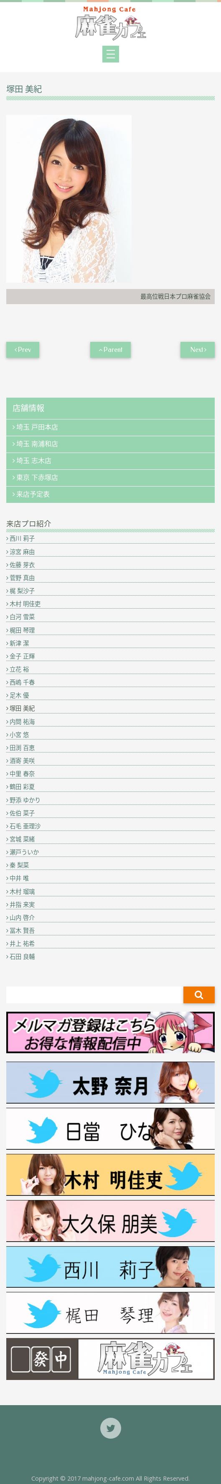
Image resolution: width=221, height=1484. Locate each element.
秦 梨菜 (19, 865)
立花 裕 (19, 669)
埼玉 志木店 (33, 461)
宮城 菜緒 (22, 839)
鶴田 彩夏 (22, 787)
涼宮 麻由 (22, 552)
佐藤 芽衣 (22, 565)
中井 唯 (19, 878)
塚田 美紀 (22, 708)
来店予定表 (33, 494)
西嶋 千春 (22, 682)
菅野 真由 (22, 578)
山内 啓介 (22, 918)
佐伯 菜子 (22, 813)
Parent (113, 350)
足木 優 (19, 695)
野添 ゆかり (25, 800)
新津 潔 (19, 643)
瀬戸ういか (24, 852)
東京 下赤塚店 (37, 478)
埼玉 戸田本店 (37, 427)
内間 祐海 (22, 722)
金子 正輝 (22, 656)
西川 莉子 (22, 538)
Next (196, 350)
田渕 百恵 (22, 748)
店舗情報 (28, 408)
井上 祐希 (22, 944)
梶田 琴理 (22, 630)
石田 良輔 (22, 957)
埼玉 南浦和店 (37, 444)
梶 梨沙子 (22, 591)
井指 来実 (22, 905)
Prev (24, 350)
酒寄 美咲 (22, 761)
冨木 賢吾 (22, 931)
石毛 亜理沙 (25, 826)
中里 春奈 (22, 774)
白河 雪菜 (22, 617)
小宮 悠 (19, 735)
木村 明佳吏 (25, 604)
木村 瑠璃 (22, 892)
